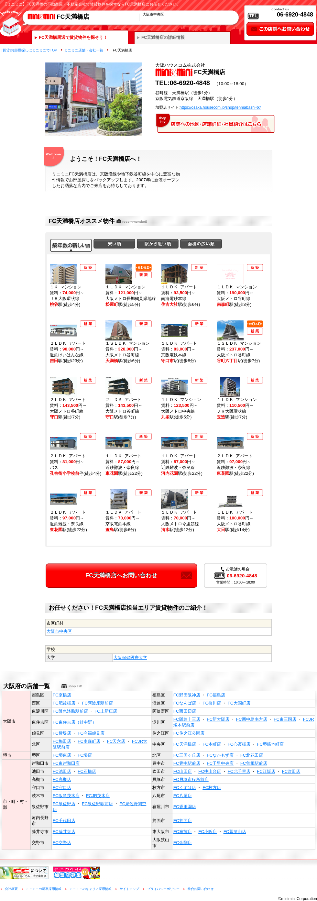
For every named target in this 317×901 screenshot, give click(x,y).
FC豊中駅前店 (186, 763)
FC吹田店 (291, 771)
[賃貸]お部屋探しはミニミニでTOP (29, 50)
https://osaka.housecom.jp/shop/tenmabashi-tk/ (220, 107)
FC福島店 (216, 695)
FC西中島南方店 (251, 719)
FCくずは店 (184, 787)
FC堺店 (85, 755)
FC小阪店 (207, 831)
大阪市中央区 (59, 631)
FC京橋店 (62, 695)
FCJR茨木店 (98, 795)
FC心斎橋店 (239, 744)
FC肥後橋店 (64, 703)
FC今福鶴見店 (91, 733)
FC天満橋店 (184, 744)
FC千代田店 (64, 820)
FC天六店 (116, 741)
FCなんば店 (184, 703)
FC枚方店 (211, 787)
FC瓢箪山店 (235, 831)
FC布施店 (182, 831)
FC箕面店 (182, 820)
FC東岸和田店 (66, 763)
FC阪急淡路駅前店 (70, 711)
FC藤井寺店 (64, 831)
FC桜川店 (211, 703)
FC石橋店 (87, 771)
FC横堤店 (62, 733)
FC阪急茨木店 (66, 795)
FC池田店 (62, 771)
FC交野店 (62, 842)
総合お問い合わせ (200, 889)
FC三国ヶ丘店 (186, 755)
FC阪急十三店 (186, 719)
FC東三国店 (285, 719)
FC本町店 (211, 744)
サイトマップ (129, 889)
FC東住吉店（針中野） (74, 722)
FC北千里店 (239, 771)
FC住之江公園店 (188, 733)
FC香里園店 (184, 806)
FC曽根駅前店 (253, 763)
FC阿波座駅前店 (97, 703)
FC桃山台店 (209, 771)
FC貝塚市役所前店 (191, 779)
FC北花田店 (251, 755)
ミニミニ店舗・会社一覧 (83, 50)
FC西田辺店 (184, 711)
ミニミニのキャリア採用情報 (91, 889)
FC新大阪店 (218, 719)
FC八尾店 (182, 795)
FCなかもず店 (220, 755)
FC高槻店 (62, 779)
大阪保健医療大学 (130, 657)
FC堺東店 (62, 755)
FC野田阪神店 (186, 695)
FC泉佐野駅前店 (97, 803)
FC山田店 (182, 771)
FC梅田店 (62, 741)
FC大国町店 (239, 703)
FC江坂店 (266, 771)
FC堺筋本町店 (270, 744)
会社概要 (11, 889)
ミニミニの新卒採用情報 (43, 889)
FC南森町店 (89, 741)
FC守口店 (62, 787)
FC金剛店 (182, 842)
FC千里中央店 (220, 763)
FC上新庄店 (105, 711)
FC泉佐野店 (64, 803)
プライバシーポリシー (163, 889)
